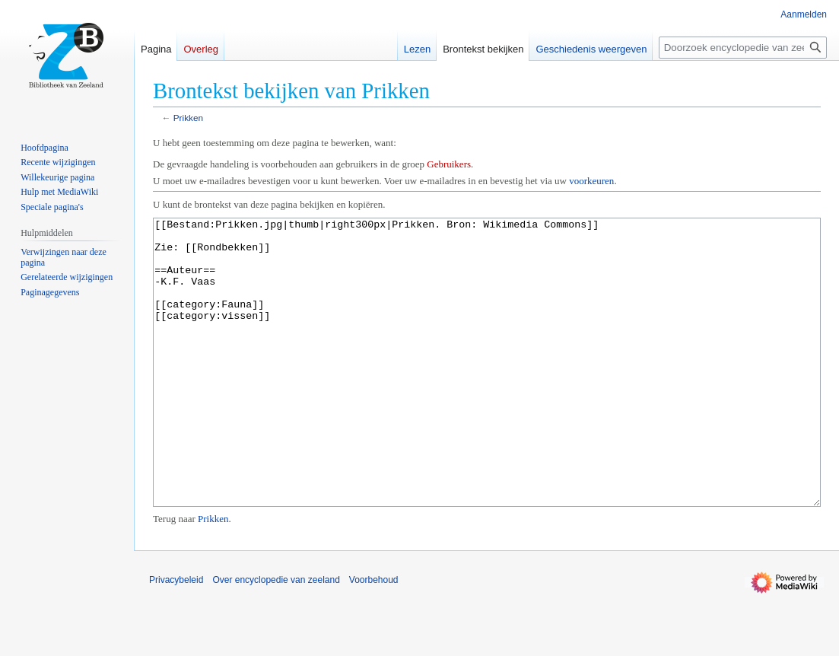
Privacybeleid (176, 637)
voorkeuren (591, 180)
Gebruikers (449, 164)
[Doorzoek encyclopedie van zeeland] (743, 48)
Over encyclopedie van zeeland (275, 637)
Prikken (188, 118)
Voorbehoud (374, 637)
